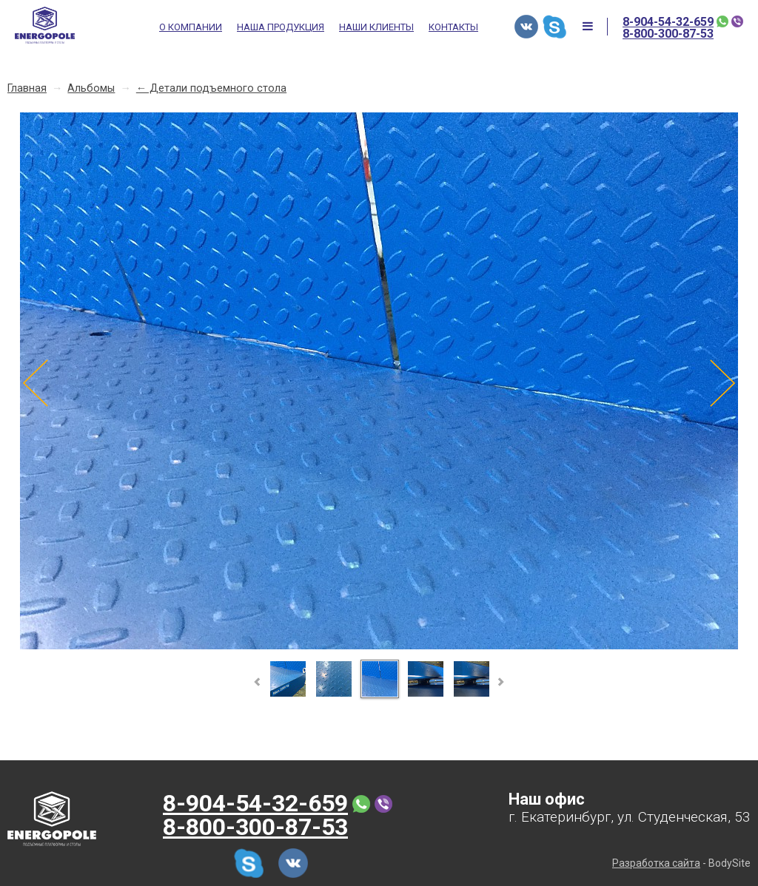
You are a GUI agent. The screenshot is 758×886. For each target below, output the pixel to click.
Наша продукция (280, 27)
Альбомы (91, 88)
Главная (27, 88)
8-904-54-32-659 (668, 22)
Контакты (453, 27)
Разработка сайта (656, 863)
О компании (190, 27)
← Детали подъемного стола (211, 88)
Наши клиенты (376, 27)
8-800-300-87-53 (668, 34)
